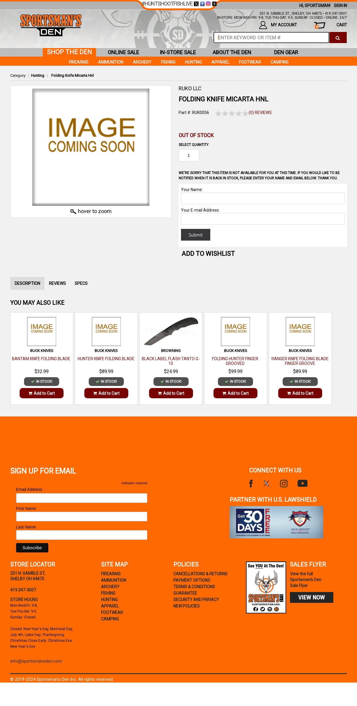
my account (278, 25)
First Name (26, 508)
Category (17, 75)
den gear (286, 52)
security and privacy (196, 599)
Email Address (31, 489)
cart (331, 26)
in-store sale (178, 52)
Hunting (37, 75)
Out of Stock (196, 135)
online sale (123, 52)
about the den (232, 52)
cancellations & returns (200, 573)
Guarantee (185, 593)
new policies (186, 606)
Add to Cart (41, 393)
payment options (191, 580)
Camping (279, 62)
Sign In (340, 5)
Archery (142, 62)
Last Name (26, 527)
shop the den (69, 52)
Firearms (78, 62)
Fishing (168, 62)
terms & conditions (194, 586)
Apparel (220, 62)
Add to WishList (208, 253)
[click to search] (337, 37)
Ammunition (110, 62)
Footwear (250, 62)
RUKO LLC (190, 88)
